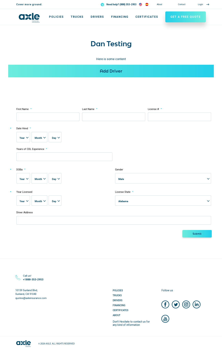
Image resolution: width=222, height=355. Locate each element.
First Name (24, 109)
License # (155, 109)
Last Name (89, 109)
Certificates (146, 16)
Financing (119, 16)
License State (124, 191)
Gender (119, 169)
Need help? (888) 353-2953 (121, 4)
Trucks (77, 16)
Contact (181, 4)
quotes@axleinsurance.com (31, 298)
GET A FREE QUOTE (185, 16)
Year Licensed (24, 191)
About (159, 4)
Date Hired (23, 128)
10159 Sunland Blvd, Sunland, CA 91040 (26, 292)
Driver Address (24, 212)
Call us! (33, 277)
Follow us (167, 290)
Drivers (97, 16)
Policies (56, 16)
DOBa (20, 169)
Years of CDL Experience (31, 149)
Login (200, 4)
